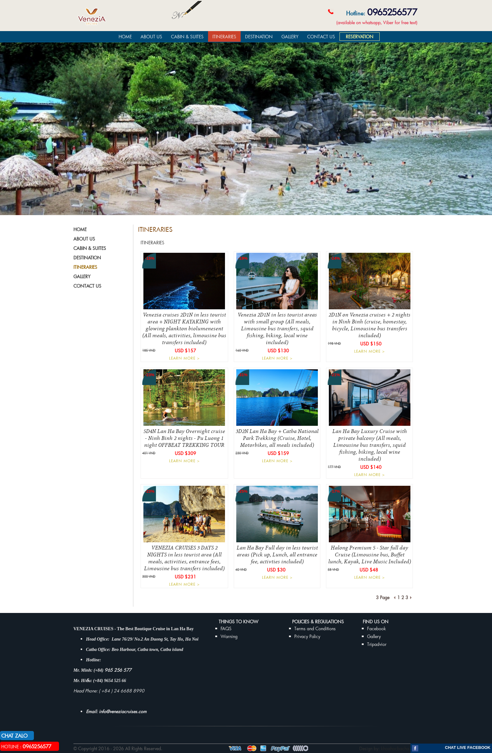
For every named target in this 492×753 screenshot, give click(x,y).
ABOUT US (151, 37)
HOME (125, 37)
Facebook (376, 628)
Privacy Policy (307, 636)
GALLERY (289, 37)
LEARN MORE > (184, 357)
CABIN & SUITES (187, 37)
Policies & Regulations (318, 622)
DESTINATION (259, 37)
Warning (229, 636)
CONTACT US (321, 37)
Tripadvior (377, 644)
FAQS (226, 628)
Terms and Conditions (315, 628)
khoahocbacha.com (400, 748)
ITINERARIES (224, 37)
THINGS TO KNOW (238, 622)
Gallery (374, 636)
